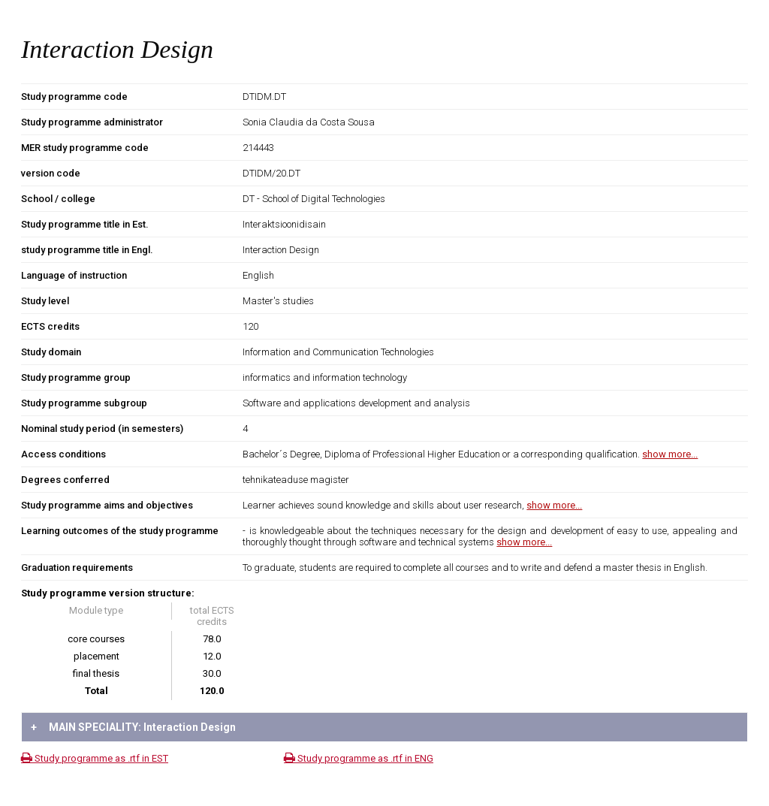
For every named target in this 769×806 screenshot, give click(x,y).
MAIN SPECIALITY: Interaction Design (133, 727)
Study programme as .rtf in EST (94, 758)
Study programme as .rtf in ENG (358, 758)
